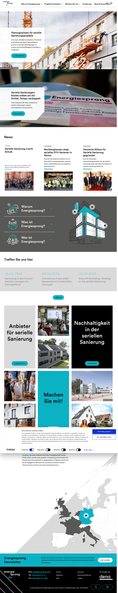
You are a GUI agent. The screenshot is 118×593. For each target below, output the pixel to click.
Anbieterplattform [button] (19, 363)
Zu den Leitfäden (19, 55)
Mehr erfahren (18, 113)
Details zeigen (88, 589)
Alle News (58, 297)
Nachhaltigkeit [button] (92, 363)
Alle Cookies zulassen (104, 571)
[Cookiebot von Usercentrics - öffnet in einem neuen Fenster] (10, 590)
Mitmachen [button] (53, 429)
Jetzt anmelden (105, 560)
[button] (107, 3)
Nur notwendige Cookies (104, 577)
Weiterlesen (9, 169)
